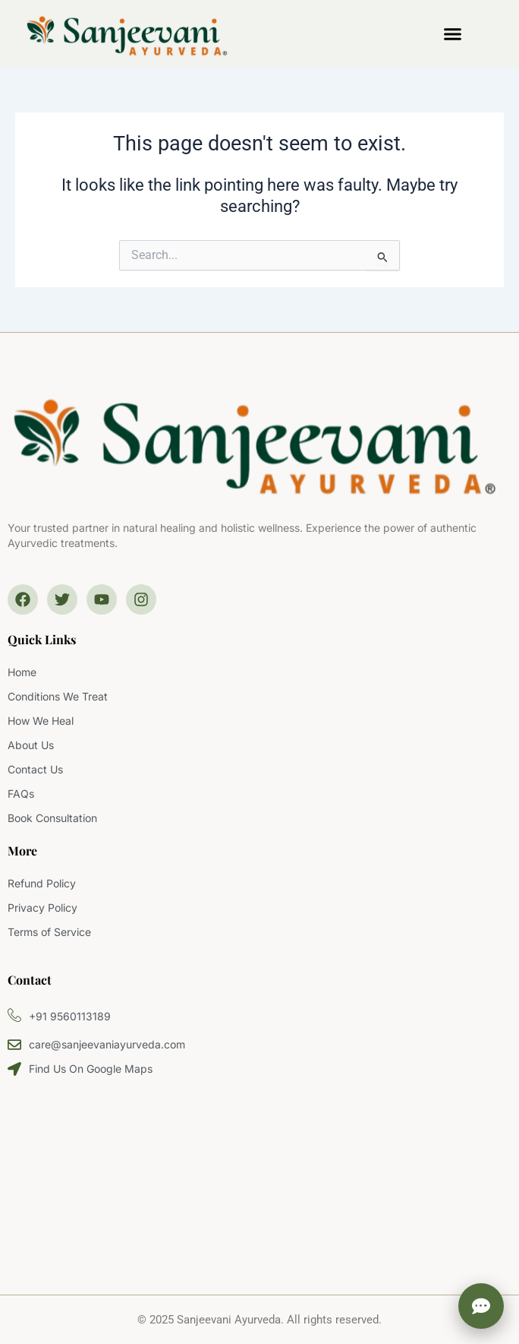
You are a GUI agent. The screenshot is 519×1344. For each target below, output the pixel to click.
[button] (453, 34)
